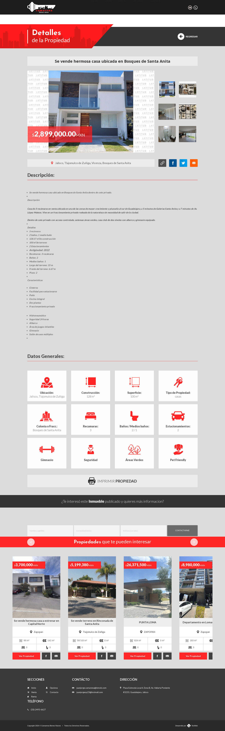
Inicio (94, 7)
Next (194, 542)
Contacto (156, 7)
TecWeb (194, 726)
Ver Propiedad (26, 656)
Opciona (138, 7)
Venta (108, 7)
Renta (122, 7)
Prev (31, 542)
